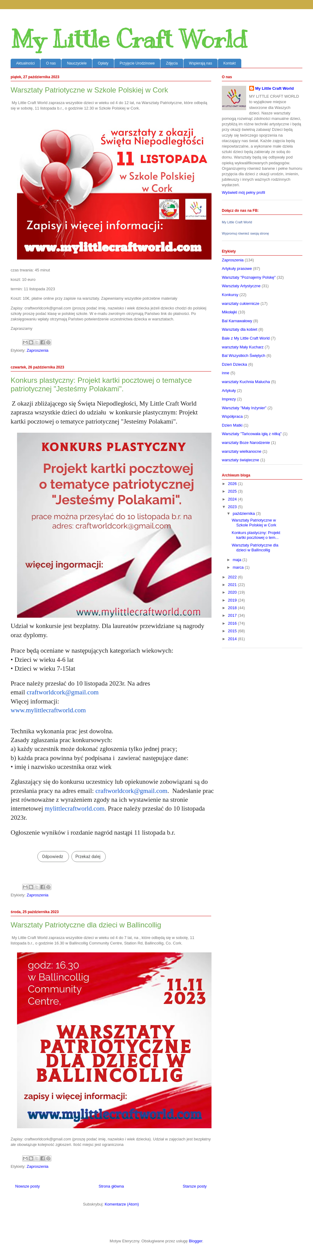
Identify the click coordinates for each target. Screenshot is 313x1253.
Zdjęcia (172, 63)
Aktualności (25, 63)
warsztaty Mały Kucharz (242, 347)
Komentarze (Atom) (122, 1204)
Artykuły (229, 390)
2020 (233, 592)
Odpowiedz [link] (52, 856)
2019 (233, 600)
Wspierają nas (200, 63)
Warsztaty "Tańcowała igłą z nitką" (252, 433)
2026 (233, 483)
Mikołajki (229, 312)
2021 (233, 584)
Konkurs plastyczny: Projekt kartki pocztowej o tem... (256, 535)
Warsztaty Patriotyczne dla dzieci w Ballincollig (86, 925)
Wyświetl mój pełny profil (243, 192)
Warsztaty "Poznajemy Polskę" (249, 277)
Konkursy (230, 294)
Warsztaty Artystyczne (241, 286)
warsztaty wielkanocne (241, 451)
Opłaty (103, 63)
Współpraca (232, 416)
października (244, 513)
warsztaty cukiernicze (241, 303)
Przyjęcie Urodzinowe (137, 63)
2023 (233, 506)
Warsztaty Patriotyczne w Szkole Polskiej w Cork (89, 90)
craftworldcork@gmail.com (63, 692)
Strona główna (111, 1186)
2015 (233, 631)
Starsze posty (195, 1186)
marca (239, 567)
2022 (233, 577)
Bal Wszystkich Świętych (243, 355)
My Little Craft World (129, 39)
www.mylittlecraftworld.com (48, 710)
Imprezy (229, 399)
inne (225, 373)
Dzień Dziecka (234, 364)
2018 (233, 608)
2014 (233, 639)
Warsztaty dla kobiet (239, 329)
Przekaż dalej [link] (88, 856)
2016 (233, 623)
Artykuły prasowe (237, 268)
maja (237, 559)
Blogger (195, 1241)
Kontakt (229, 63)
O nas (51, 63)
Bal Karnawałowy (237, 321)
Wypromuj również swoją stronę (245, 233)
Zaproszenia (38, 350)
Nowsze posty (27, 1186)
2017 (233, 615)
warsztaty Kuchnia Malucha (246, 381)
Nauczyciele (77, 63)
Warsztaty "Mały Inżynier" (244, 408)
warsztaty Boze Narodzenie (246, 442)
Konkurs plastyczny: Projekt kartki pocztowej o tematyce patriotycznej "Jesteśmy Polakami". (101, 384)
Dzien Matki (232, 425)
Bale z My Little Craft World (246, 338)
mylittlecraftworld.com (75, 808)
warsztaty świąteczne (240, 460)
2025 (233, 491)
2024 (233, 499)
